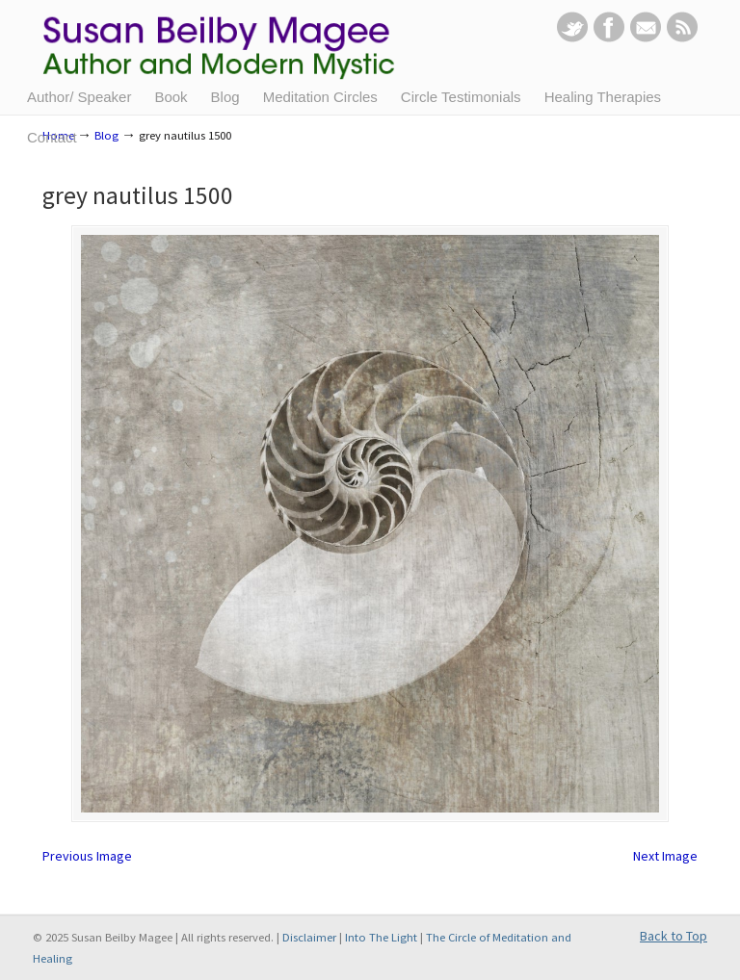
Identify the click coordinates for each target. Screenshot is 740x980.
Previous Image (87, 855)
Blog (106, 135)
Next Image (665, 855)
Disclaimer (309, 937)
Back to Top (673, 935)
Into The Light (381, 937)
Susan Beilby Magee (232, 53)
